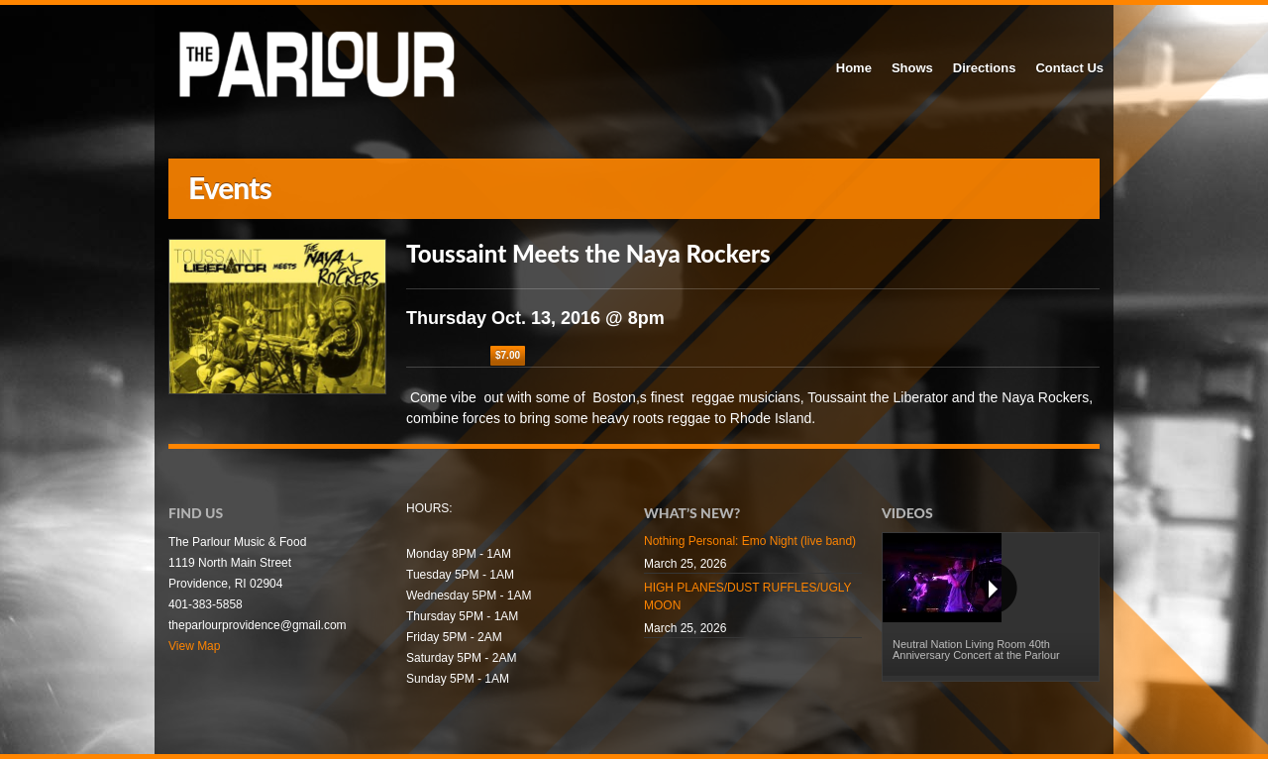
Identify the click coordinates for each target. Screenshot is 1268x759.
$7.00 (507, 355)
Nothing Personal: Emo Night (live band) (750, 541)
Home (854, 67)
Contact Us (1069, 67)
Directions (984, 67)
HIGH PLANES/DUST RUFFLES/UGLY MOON (747, 596)
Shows (912, 67)
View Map (194, 646)
